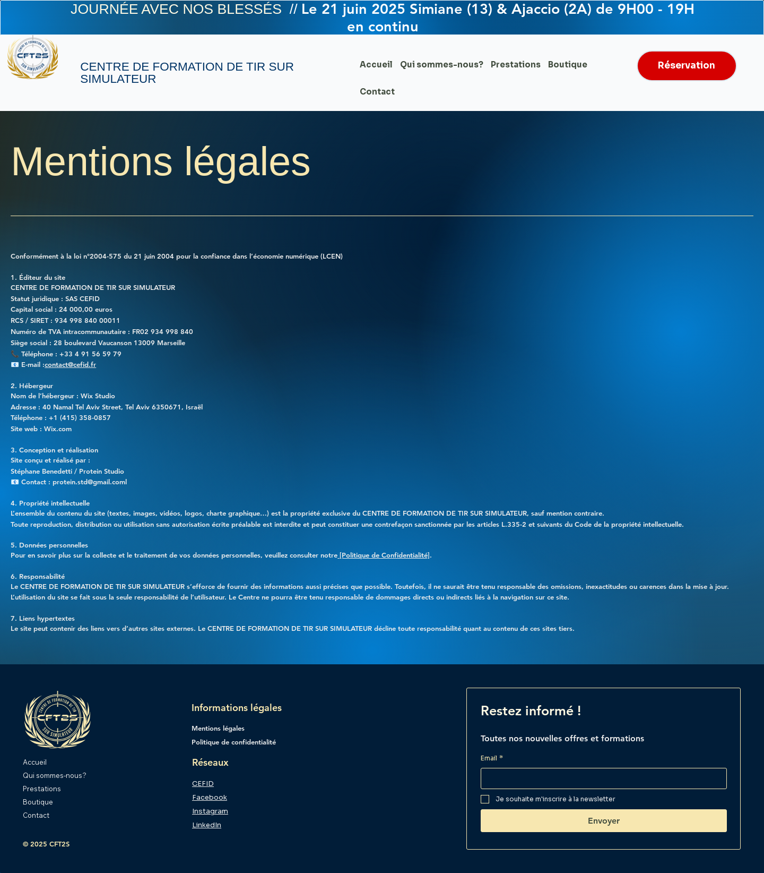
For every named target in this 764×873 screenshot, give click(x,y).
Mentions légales (218, 728)
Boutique (38, 801)
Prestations (42, 788)
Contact (36, 814)
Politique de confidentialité (235, 742)
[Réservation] (686, 65)
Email (492, 758)
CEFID (203, 783)
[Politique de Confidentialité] (383, 555)
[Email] (600, 778)
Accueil (35, 762)
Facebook (209, 797)
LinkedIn (206, 824)
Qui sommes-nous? (54, 775)
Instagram (210, 811)
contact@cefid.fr (70, 364)
